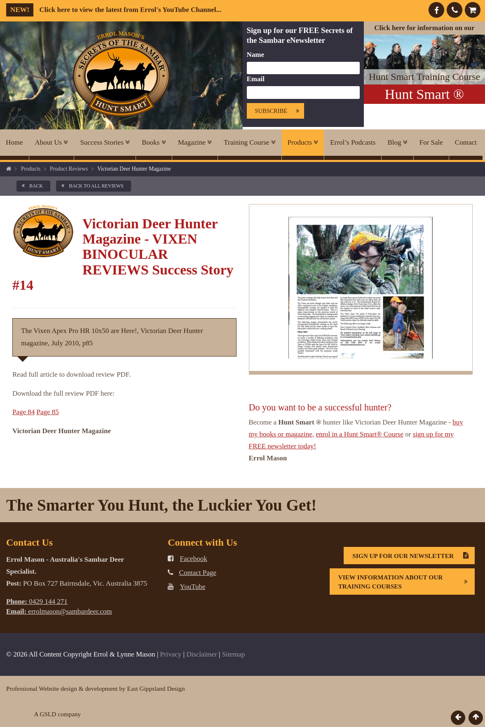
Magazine (195, 142)
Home (14, 142)
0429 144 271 (37, 601)
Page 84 (23, 412)
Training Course (250, 142)
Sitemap (233, 654)
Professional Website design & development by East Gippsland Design (95, 688)
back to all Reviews (91, 186)
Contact (466, 142)
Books (154, 142)
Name (255, 55)
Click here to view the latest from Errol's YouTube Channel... (113, 10)
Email (256, 79)
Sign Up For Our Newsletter (413, 555)
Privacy (170, 654)
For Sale (431, 142)
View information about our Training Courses (406, 581)
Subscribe (279, 111)
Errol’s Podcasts (352, 142)
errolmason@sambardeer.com (59, 611)
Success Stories (105, 142)
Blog (397, 142)
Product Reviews (69, 169)
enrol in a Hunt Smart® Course (359, 434)
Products (303, 142)
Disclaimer (201, 654)
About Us (51, 142)
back (31, 186)
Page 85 (48, 412)
